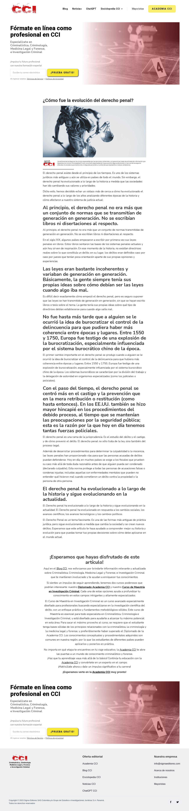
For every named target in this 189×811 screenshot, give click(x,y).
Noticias (77, 8)
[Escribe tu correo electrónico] (28, 72)
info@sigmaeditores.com (167, 763)
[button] (111, 8)
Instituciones (160, 777)
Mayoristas (138, 8)
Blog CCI (62, 568)
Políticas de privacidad (54, 79)
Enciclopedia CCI (92, 777)
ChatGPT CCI (90, 790)
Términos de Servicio (35, 79)
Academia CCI (128, 649)
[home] (24, 9)
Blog (65, 8)
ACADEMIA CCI (162, 8)
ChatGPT (91, 8)
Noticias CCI (89, 784)
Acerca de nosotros (164, 770)
